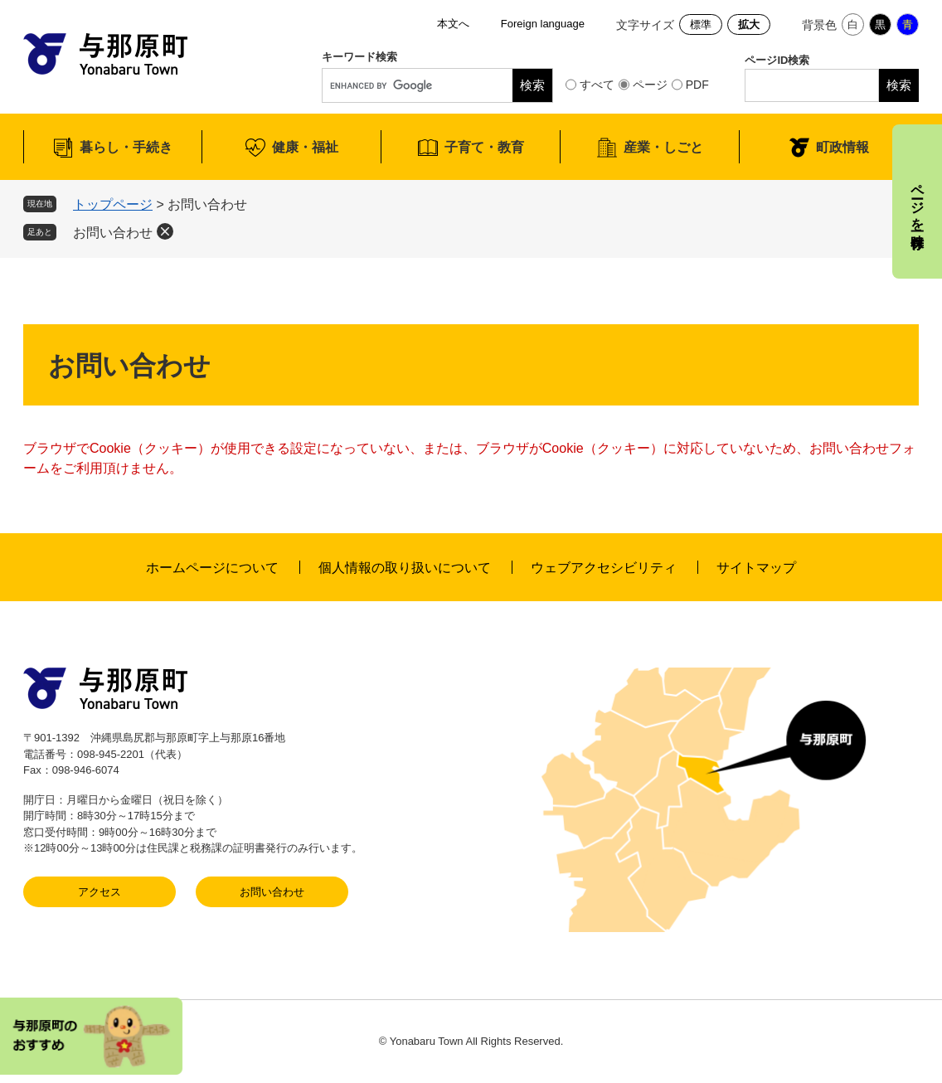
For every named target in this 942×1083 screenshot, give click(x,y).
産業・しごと (663, 147)
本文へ (453, 23)
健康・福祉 (305, 147)
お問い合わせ (113, 233)
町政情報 (842, 147)
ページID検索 (777, 60)
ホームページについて (212, 568)
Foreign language (543, 23)
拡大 (749, 24)
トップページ (113, 204)
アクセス (99, 892)
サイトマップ (756, 568)
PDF (697, 84)
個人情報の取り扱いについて (404, 568)
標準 (700, 24)
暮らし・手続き (126, 147)
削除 (165, 231)
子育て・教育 (484, 147)
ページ (650, 84)
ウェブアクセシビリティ (604, 568)
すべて (597, 84)
